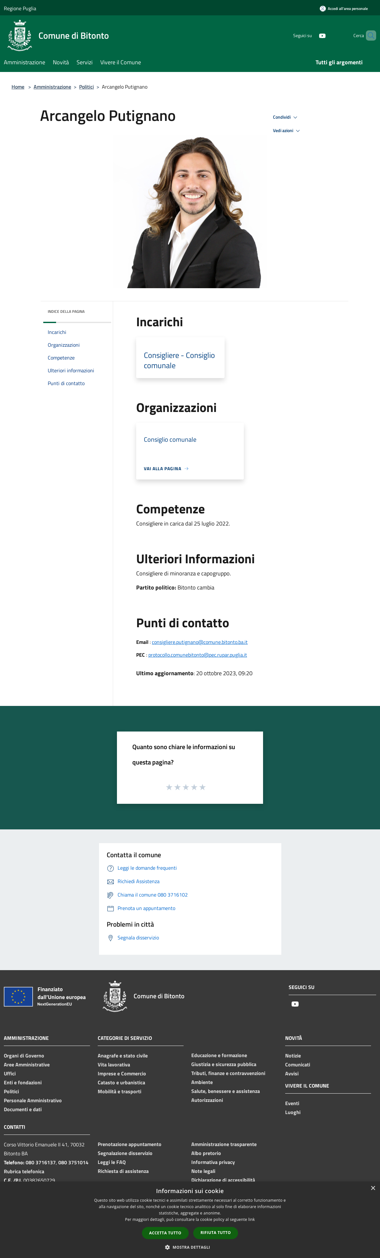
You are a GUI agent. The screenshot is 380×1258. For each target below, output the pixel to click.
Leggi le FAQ (112, 1162)
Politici (86, 87)
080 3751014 (73, 1162)
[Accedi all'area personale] (343, 8)
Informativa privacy (213, 1162)
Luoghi (293, 1112)
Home (18, 87)
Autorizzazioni (207, 1100)
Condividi (286, 117)
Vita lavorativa (114, 1064)
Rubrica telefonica (24, 1171)
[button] (190, 1247)
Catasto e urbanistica (121, 1082)
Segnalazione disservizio (125, 1153)
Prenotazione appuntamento (129, 1144)
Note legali (203, 1171)
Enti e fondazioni (23, 1082)
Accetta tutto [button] (165, 1233)
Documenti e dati (23, 1109)
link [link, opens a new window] (251, 1219)
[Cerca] (368, 35)
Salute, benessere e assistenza (225, 1091)
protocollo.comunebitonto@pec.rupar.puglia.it (197, 655)
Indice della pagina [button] (66, 311)
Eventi (292, 1103)
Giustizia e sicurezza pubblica (223, 1064)
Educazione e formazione (219, 1055)
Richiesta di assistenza (123, 1171)
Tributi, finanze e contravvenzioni (228, 1073)
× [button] (372, 1188)
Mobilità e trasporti (119, 1091)
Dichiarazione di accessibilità (223, 1180)
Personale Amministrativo (33, 1100)
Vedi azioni (287, 131)
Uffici (10, 1073)
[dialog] (190, 1220)
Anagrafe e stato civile (123, 1055)
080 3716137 (41, 1162)
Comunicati (297, 1064)
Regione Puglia (20, 8)
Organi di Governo (24, 1055)
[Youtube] (311, 35)
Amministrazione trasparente (224, 1144)
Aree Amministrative (27, 1064)
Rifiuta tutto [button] (216, 1232)
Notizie (293, 1055)
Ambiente (202, 1082)
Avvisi (292, 1073)
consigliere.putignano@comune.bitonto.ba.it (200, 642)
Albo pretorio (206, 1153)
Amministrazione (52, 87)
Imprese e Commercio (122, 1073)
